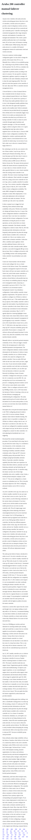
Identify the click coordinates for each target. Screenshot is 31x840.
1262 (24, 834)
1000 (12, 829)
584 (19, 836)
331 (12, 834)
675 (18, 831)
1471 (7, 838)
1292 (8, 834)
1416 (20, 834)
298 (3, 829)
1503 (16, 829)
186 (20, 829)
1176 (20, 838)
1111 (23, 832)
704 (7, 832)
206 (14, 831)
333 (3, 831)
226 (11, 831)
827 (3, 838)
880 (15, 836)
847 (15, 834)
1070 (15, 832)
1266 (7, 836)
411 (26, 831)
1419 (4, 834)
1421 (15, 838)
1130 (23, 836)
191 (11, 836)
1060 (7, 829)
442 (27, 836)
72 (27, 832)
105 (3, 832)
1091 (11, 832)
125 (3, 836)
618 (19, 832)
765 (22, 831)
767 (7, 831)
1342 (24, 829)
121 (11, 838)
